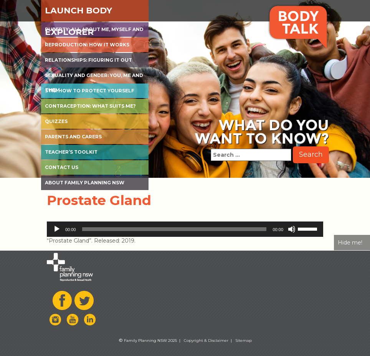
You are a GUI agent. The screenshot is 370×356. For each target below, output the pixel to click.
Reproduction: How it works (87, 45)
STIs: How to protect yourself (89, 91)
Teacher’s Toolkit (71, 152)
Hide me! (350, 242)
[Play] (57, 229)
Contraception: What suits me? (90, 106)
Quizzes (56, 121)
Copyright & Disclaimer (206, 340)
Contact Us (61, 167)
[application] (185, 229)
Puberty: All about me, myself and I (94, 31)
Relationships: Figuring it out (88, 60)
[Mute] (292, 229)
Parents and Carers (73, 136)
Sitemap (243, 340)
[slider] (174, 229)
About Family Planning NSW (84, 182)
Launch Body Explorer (78, 13)
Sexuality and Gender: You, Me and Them (94, 77)
